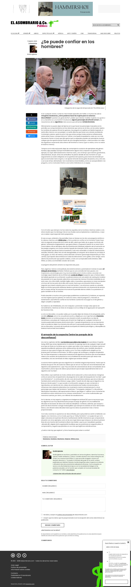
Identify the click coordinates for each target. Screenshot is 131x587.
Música (60, 33)
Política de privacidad (18, 567)
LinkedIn (32, 123)
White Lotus (75, 439)
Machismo (60, 439)
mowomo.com (30, 584)
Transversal (92, 33)
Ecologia (14, 33)
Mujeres (67, 439)
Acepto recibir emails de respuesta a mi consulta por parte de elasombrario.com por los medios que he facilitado (118, 556)
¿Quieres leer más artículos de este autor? (67, 474)
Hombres (54, 439)
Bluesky (31, 136)
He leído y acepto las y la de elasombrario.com (118, 564)
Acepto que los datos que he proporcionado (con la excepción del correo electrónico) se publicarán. (72, 519)
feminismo (46, 439)
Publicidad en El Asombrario (21, 575)
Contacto (14, 573)
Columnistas (32, 43)
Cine (82, 33)
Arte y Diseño (72, 33)
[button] (34, 23)
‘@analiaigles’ (70, 470)
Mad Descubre (105, 33)
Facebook (32, 119)
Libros (36, 33)
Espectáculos (47, 33)
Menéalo (31, 131)
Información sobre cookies (20, 569)
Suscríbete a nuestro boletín (115, 543)
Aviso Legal (15, 565)
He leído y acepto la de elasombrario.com (64, 515)
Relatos (117, 33)
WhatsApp (32, 127)
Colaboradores (16, 578)
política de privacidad (65, 515)
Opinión (26, 33)
